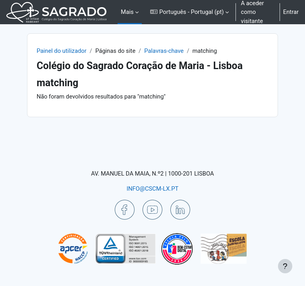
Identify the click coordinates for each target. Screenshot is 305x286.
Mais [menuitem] (127, 11)
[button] (189, 12)
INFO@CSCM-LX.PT (153, 188)
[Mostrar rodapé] (285, 266)
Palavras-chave (163, 50)
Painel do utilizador (62, 50)
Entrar (291, 11)
